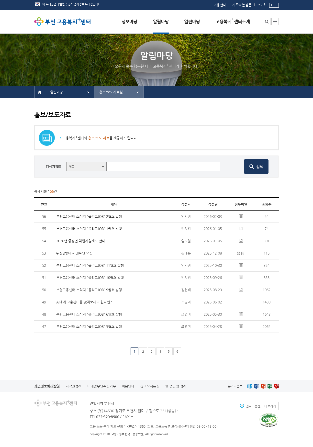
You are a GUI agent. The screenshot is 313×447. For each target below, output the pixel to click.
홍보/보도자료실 (111, 92)
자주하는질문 (241, 5)
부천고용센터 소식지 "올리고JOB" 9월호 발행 (89, 290)
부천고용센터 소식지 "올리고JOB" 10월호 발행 (90, 277)
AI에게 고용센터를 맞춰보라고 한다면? (84, 302)
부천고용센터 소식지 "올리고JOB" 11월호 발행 (90, 265)
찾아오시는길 (149, 386)
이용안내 (219, 5)
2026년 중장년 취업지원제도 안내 (80, 241)
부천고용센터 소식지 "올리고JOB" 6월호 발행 (89, 314)
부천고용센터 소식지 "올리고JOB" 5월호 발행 (89, 326)
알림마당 (56, 92)
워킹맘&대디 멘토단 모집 (74, 253)
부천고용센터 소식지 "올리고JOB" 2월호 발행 (89, 216)
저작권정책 (73, 386)
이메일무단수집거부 (101, 386)
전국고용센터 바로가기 (261, 406)
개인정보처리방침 (47, 386)
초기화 (262, 3)
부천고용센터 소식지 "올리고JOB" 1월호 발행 (89, 229)
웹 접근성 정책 (175, 386)
